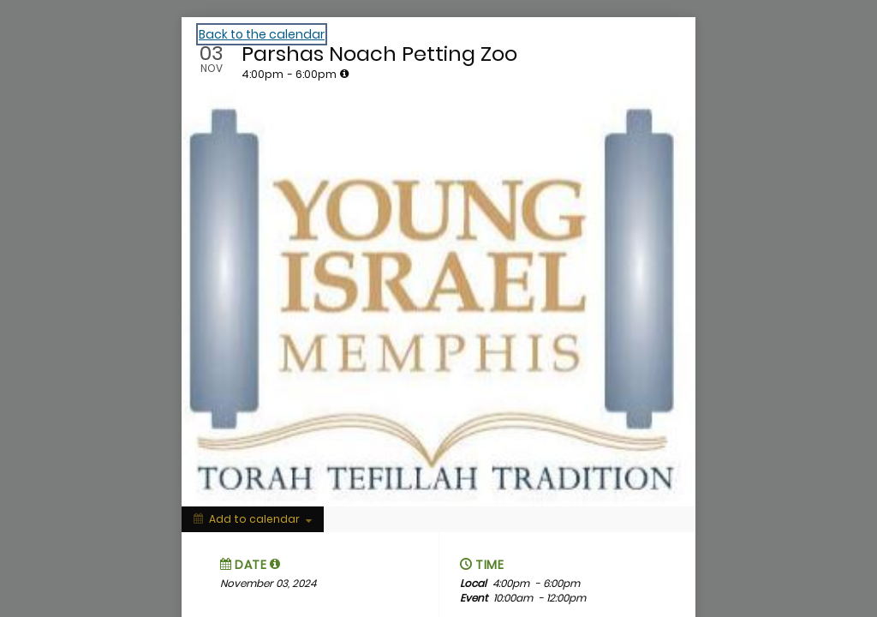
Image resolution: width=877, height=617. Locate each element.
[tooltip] (344, 74)
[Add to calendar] (253, 519)
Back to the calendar (262, 34)
